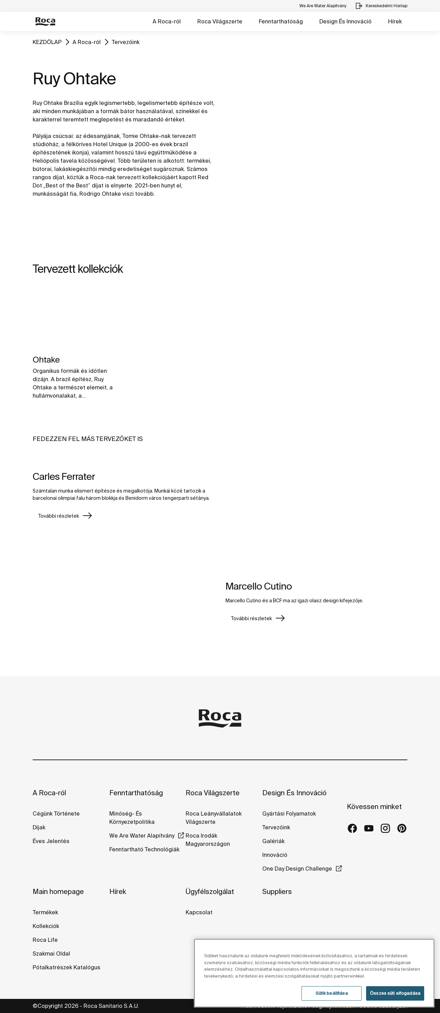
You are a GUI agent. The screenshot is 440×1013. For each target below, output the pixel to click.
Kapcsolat (199, 912)
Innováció (274, 855)
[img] (76, 318)
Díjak (39, 827)
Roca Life (45, 940)
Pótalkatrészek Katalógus (66, 967)
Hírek (395, 21)
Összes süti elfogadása (395, 993)
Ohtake (46, 359)
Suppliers (277, 891)
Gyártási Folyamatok (289, 813)
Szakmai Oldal (51, 953)
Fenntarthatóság (281, 21)
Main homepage (58, 891)
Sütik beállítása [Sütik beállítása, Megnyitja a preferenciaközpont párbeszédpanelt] (332, 993)
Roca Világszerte (219, 21)
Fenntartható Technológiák (144, 849)
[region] (314, 973)
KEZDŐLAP (47, 42)
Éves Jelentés (51, 841)
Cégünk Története (56, 813)
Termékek (45, 912)
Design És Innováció (345, 21)
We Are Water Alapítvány (141, 835)
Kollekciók (46, 926)
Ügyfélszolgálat (210, 891)
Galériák (273, 841)
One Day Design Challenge (297, 868)
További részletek (58, 516)
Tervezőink (126, 42)
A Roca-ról (167, 21)
